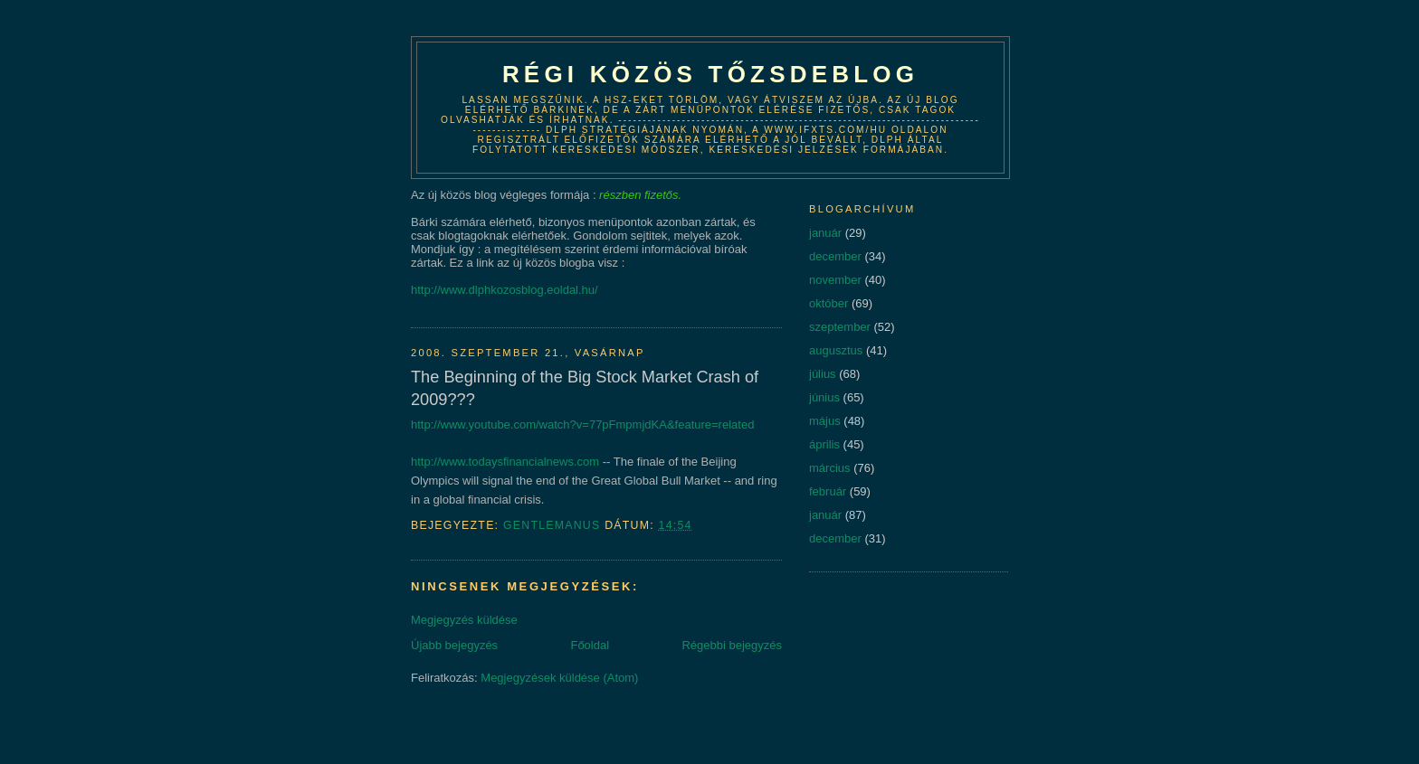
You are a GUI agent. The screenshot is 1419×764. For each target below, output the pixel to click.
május (825, 421)
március (830, 468)
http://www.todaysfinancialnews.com (505, 461)
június (824, 397)
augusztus (835, 350)
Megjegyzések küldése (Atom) (559, 677)
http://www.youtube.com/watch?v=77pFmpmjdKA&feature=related (582, 424)
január (825, 233)
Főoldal (589, 645)
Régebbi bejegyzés (731, 645)
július (822, 374)
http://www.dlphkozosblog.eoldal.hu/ (504, 290)
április (824, 444)
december (835, 256)
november (835, 280)
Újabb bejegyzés (454, 645)
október (828, 303)
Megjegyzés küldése (464, 620)
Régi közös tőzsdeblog (710, 74)
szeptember (840, 327)
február (827, 491)
